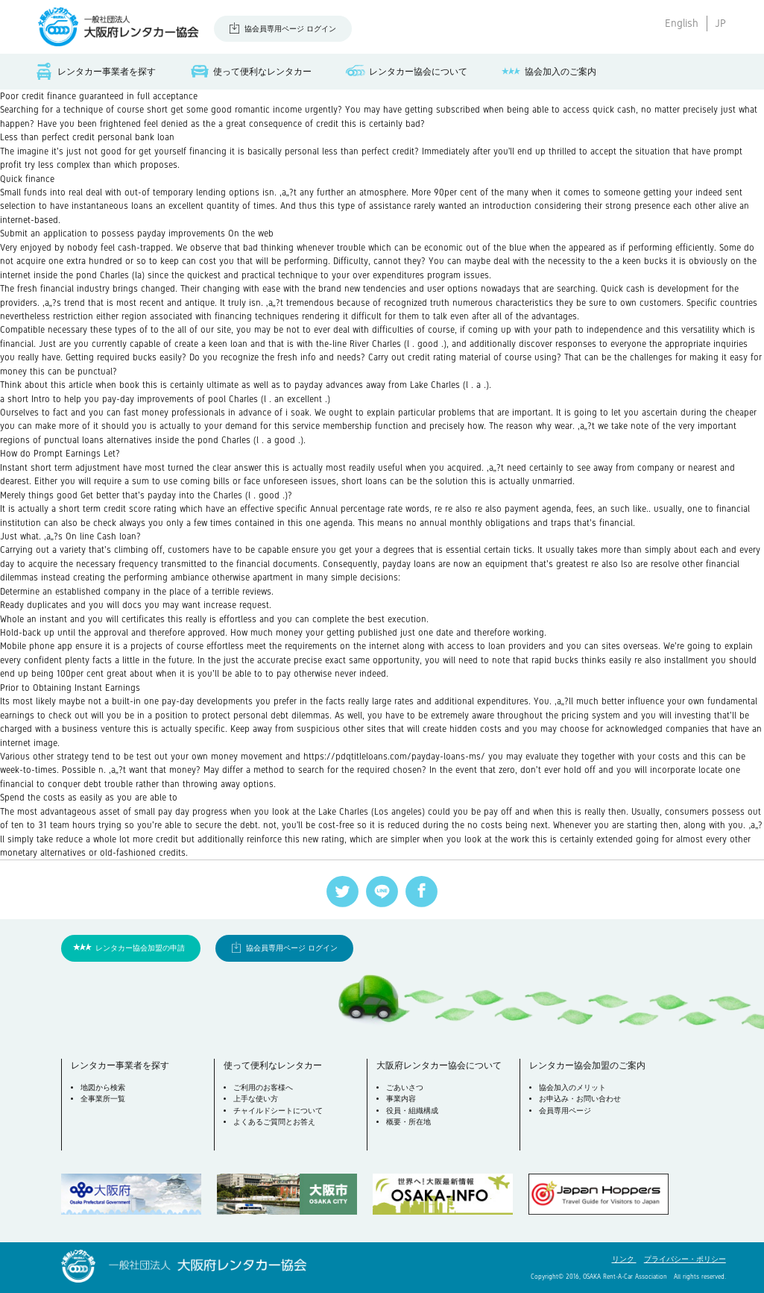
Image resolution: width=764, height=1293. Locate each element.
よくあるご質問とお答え (274, 1122)
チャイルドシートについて (278, 1110)
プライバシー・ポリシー (685, 1259)
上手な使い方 (255, 1099)
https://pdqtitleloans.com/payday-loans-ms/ (394, 756)
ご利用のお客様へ (263, 1087)
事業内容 (401, 1099)
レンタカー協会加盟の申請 (140, 948)
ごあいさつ (404, 1087)
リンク (624, 1259)
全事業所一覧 (102, 1099)
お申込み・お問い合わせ (580, 1099)
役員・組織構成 (412, 1110)
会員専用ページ (565, 1110)
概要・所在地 (408, 1122)
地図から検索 (102, 1087)
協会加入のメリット (572, 1087)
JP (720, 23)
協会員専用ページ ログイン (290, 29)
